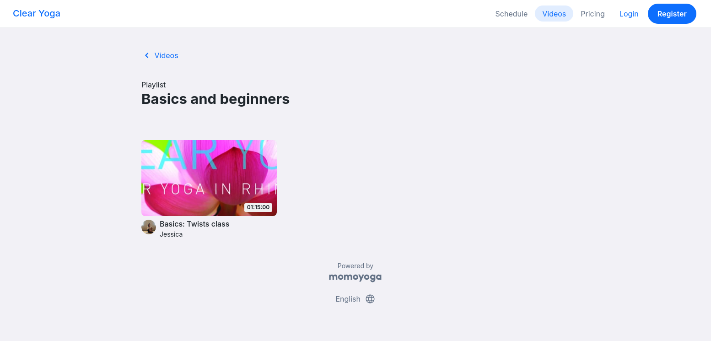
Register (672, 13)
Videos (554, 13)
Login (629, 13)
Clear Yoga (36, 13)
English (355, 298)
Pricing (593, 13)
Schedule (512, 13)
